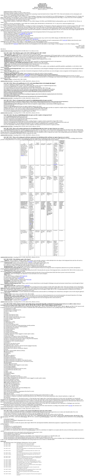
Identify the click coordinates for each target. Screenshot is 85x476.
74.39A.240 (27, 74)
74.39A (30, 223)
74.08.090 (23, 33)
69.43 (19, 278)
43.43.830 (30, 261)
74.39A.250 (29, 33)
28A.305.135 (35, 39)
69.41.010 (22, 277)
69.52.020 (29, 279)
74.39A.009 (26, 75)
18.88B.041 (22, 155)
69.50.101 (25, 276)
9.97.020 (70, 405)
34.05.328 (27, 40)
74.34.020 (23, 300)
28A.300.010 (55, 164)
